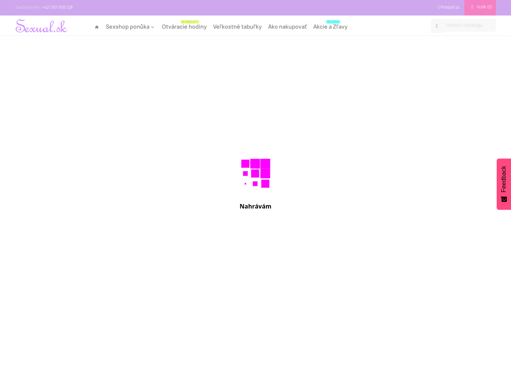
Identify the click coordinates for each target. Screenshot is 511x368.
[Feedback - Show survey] (504, 184)
